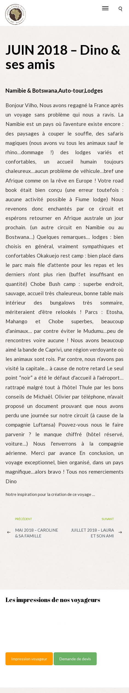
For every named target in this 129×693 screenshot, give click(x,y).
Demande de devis (75, 658)
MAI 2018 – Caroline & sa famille (36, 533)
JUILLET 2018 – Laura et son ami (92, 533)
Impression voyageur (29, 658)
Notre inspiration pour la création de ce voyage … (50, 494)
